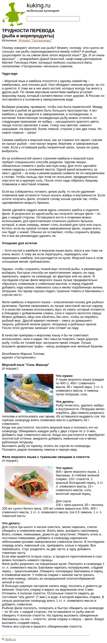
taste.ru (10, 639)
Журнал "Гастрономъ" (35, 40)
